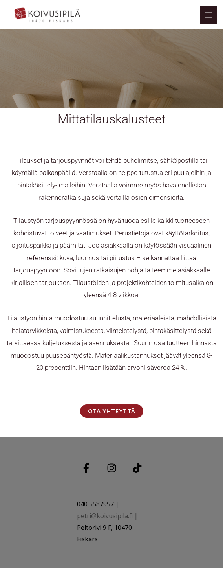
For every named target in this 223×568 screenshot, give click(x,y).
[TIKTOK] (137, 468)
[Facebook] (86, 468)
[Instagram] (111, 468)
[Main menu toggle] (208, 14)
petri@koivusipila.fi (105, 515)
